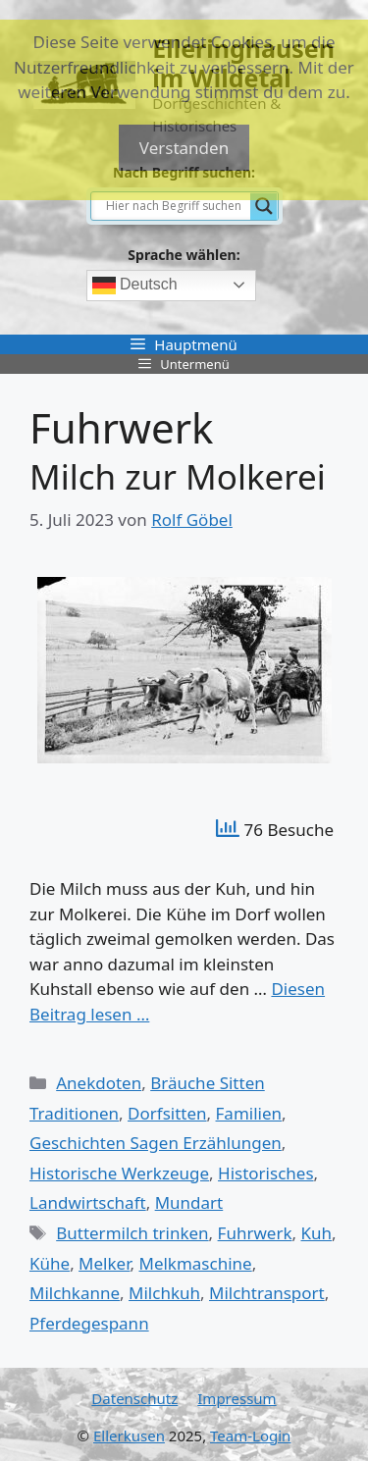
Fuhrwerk (255, 1233)
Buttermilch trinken (132, 1233)
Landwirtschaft (87, 1202)
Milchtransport (267, 1292)
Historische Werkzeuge (119, 1173)
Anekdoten (98, 1082)
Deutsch (135, 285)
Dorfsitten (167, 1113)
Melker (104, 1263)
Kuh (316, 1233)
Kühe (49, 1263)
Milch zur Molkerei (177, 476)
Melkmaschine (194, 1263)
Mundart (189, 1202)
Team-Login (250, 1435)
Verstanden (184, 147)
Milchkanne (74, 1292)
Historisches (266, 1173)
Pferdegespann (89, 1323)
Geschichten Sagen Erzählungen (155, 1142)
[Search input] (175, 206)
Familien (249, 1113)
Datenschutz (134, 1398)
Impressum (236, 1398)
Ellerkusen (129, 1435)
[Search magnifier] (264, 206)
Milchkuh (164, 1292)
